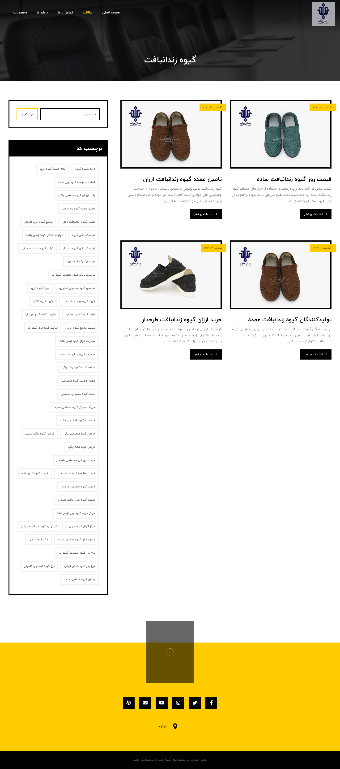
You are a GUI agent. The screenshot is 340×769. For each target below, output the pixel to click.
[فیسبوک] (211, 703)
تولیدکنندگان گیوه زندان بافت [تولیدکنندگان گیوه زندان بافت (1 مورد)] (44, 235)
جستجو (27, 114)
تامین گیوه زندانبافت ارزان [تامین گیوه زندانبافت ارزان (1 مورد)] (78, 222)
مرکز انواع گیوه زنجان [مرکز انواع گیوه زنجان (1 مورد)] (82, 526)
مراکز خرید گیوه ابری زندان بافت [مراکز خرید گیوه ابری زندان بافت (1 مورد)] (75, 513)
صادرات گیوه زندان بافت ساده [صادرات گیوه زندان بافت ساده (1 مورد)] (77, 354)
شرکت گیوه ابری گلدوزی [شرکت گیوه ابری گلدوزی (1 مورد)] (43, 328)
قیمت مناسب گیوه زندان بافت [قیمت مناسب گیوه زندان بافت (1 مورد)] (76, 473)
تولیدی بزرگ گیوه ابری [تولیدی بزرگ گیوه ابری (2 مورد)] (81, 262)
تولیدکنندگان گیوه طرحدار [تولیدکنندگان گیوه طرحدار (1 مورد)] (79, 248)
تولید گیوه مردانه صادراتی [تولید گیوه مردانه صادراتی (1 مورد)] (37, 248)
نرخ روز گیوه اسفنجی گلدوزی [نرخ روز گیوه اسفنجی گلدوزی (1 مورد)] (77, 553)
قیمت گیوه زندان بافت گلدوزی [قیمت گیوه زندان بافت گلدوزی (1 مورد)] (76, 500)
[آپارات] (129, 703)
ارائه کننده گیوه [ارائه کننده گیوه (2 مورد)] (85, 169)
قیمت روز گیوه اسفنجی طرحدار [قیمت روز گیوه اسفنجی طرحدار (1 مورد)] (75, 460)
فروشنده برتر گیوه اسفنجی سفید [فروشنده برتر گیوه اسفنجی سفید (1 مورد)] (74, 407)
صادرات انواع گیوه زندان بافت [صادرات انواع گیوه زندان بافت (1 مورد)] (77, 341)
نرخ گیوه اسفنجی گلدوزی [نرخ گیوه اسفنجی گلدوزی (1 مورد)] (39, 566)
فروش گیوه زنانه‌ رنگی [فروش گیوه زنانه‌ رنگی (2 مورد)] (81, 447)
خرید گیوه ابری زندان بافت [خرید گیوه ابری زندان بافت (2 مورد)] (79, 301)
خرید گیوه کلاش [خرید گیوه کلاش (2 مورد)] (43, 301)
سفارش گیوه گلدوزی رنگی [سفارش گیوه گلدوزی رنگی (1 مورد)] (40, 315)
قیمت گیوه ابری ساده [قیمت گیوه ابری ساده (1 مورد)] (34, 473)
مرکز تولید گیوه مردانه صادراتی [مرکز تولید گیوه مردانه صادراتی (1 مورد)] (40, 526)
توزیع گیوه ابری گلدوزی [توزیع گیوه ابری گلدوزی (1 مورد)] (38, 222)
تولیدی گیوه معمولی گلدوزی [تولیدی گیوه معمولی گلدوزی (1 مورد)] (77, 288)
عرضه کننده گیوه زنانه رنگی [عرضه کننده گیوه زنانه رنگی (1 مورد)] (78, 367)
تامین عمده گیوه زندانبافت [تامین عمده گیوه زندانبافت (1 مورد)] (78, 209)
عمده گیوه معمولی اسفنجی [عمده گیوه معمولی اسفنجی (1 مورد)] (78, 394)
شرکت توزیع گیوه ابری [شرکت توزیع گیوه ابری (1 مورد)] (81, 328)
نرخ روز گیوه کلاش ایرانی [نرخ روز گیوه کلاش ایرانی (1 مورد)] (79, 566)
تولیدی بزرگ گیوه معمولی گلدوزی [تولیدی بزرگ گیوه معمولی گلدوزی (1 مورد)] (73, 275)
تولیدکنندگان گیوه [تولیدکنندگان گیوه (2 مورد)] (83, 235)
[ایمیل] (145, 703)
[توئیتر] (195, 703)
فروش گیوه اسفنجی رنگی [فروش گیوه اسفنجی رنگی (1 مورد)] (79, 434)
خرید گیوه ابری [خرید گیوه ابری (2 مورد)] (40, 288)
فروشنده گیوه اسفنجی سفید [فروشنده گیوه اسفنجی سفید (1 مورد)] (77, 420)
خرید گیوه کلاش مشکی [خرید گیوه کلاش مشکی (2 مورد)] (80, 315)
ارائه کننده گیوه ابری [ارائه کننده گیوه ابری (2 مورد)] (53, 169)
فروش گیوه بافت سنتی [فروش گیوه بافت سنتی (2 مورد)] (39, 434)
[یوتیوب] (162, 703)
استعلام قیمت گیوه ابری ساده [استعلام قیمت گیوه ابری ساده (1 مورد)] (76, 182)
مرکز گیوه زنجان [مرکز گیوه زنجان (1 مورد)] (38, 540)
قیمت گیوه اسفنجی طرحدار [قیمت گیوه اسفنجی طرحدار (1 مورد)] (78, 487)
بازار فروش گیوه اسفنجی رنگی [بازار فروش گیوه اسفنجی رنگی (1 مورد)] (76, 195)
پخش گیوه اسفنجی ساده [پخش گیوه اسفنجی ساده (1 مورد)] (79, 579)
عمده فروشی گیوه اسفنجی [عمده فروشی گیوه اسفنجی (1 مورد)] (78, 381)
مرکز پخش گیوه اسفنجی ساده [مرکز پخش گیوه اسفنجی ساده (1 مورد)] (76, 540)
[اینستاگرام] (178, 703)
